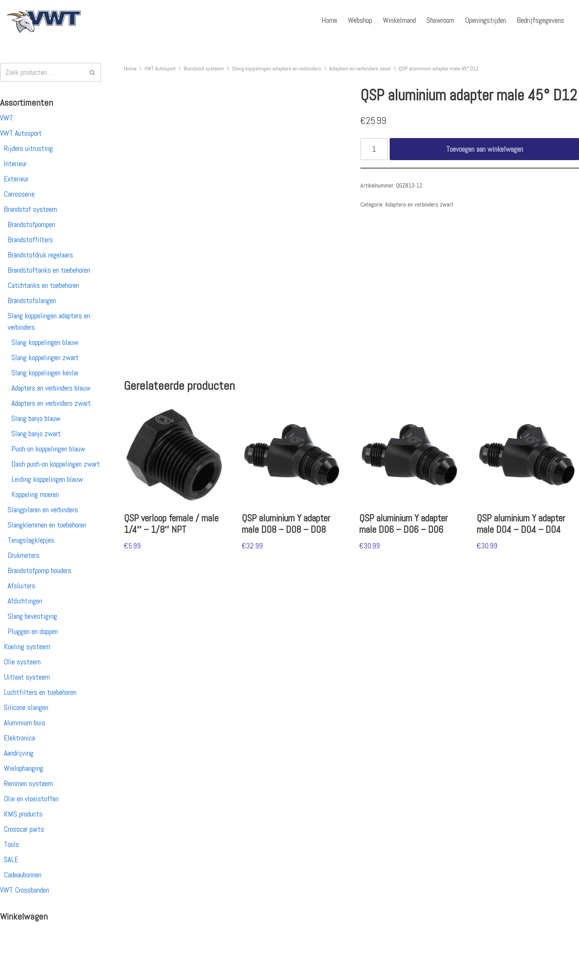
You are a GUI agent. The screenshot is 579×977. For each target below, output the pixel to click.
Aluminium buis (24, 723)
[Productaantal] (374, 149)
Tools (11, 844)
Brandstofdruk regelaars (40, 255)
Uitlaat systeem (27, 677)
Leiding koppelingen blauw (47, 479)
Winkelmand (399, 20)
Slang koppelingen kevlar (45, 373)
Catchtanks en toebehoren (43, 285)
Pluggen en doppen (33, 631)
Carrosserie (19, 194)
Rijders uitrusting (28, 148)
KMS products (23, 814)
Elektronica (19, 738)
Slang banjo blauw (35, 418)
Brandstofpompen (31, 224)
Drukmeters (24, 555)
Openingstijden (485, 20)
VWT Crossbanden (24, 890)
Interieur (15, 163)
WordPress (104, 967)
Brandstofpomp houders (39, 570)
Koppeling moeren (35, 494)
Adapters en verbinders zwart (51, 403)
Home (329, 20)
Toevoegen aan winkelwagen (484, 149)
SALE (11, 859)
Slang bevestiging (32, 616)
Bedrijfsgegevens (540, 20)
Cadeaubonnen (22, 875)
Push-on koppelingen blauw (48, 449)
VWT (6, 118)
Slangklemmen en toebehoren (47, 525)
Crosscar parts (24, 829)
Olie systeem (22, 662)
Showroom (440, 20)
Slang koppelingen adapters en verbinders (276, 68)
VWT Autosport (21, 133)
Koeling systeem (27, 646)
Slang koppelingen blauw (44, 342)
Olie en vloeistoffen (31, 799)
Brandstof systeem (30, 209)
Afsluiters (21, 586)
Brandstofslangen (32, 300)
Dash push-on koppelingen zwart (55, 464)
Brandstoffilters (30, 240)
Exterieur (16, 179)
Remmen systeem (28, 783)
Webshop (360, 20)
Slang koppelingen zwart (45, 357)
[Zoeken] (42, 72)
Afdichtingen (25, 601)
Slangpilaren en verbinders (43, 510)
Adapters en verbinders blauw (50, 388)
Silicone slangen (26, 707)
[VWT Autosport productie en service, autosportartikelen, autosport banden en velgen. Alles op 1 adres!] (44, 20)
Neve (12, 967)
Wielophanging (23, 768)
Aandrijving (18, 753)
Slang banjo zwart (36, 433)
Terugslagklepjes (31, 540)
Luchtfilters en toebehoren (40, 692)
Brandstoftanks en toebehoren (49, 270)
